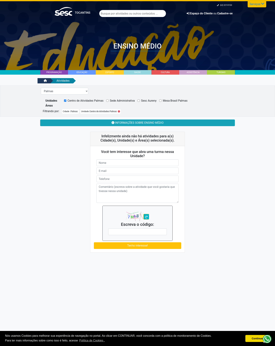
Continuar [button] (258, 338)
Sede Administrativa (122, 100)
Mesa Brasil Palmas (175, 100)
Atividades (63, 80)
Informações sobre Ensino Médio (138, 122)
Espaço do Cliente (200, 13)
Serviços (257, 4)
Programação (54, 72)
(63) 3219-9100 (224, 5)
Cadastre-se (225, 13)
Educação (81, 72)
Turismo (220, 72)
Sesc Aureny (148, 100)
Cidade (70, 111)
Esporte (109, 72)
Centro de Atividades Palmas (85, 100)
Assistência (193, 72)
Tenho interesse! (137, 245)
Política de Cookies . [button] (92, 340)
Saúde (137, 72)
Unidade (100, 111)
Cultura (165, 72)
